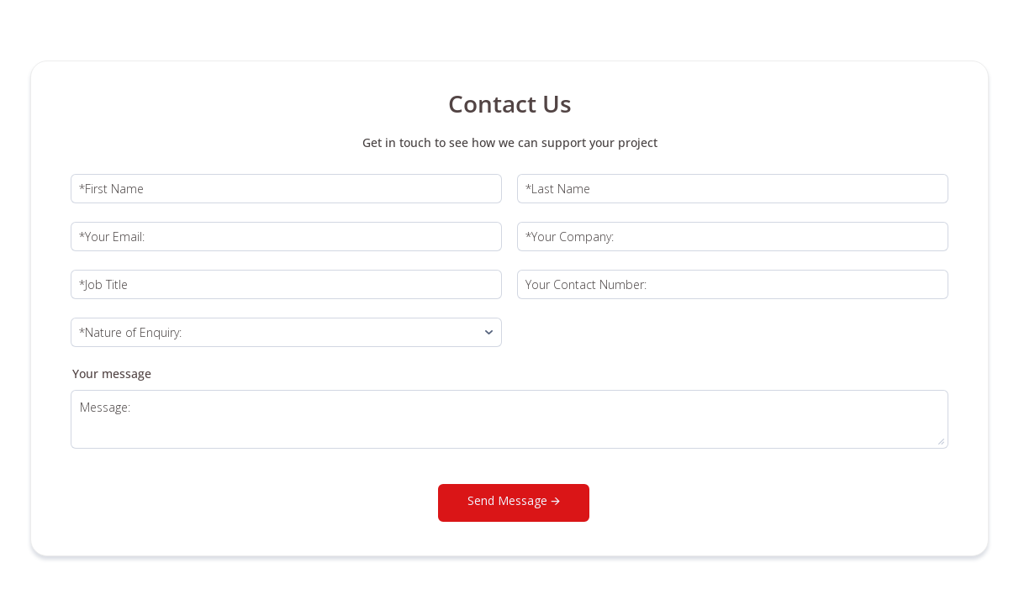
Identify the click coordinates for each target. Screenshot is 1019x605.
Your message (111, 373)
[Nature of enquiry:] (286, 332)
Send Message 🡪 (513, 500)
